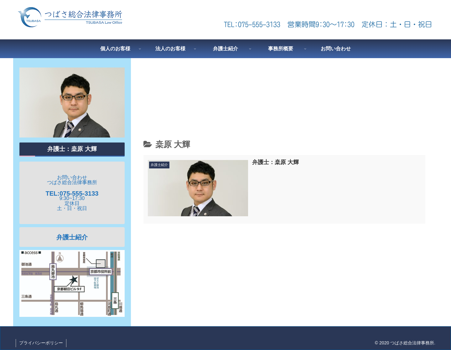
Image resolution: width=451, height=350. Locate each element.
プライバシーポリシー (41, 342)
